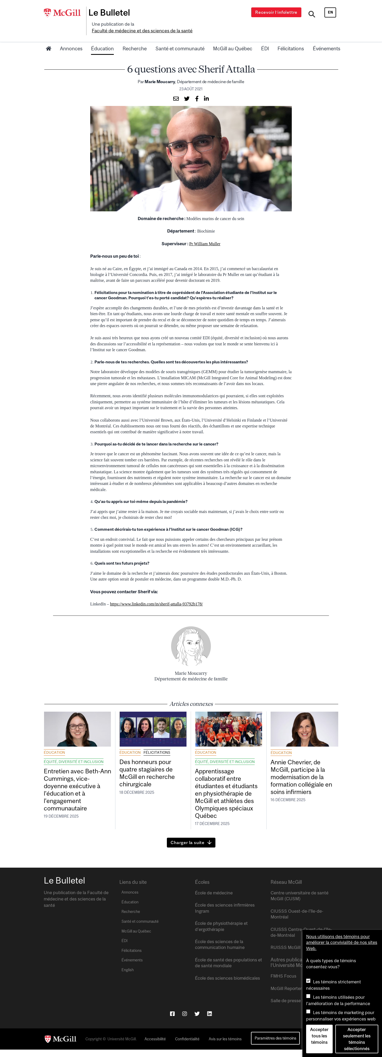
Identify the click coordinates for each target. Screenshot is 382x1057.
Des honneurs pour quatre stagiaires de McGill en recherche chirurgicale (151, 767)
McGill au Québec (232, 40)
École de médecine (214, 900)
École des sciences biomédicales (227, 985)
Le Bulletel (112, 12)
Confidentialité (187, 1047)
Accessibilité (155, 1047)
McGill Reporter (286, 995)
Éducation (102, 40)
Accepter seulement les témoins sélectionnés (357, 1039)
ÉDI (265, 40)
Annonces (71, 40)
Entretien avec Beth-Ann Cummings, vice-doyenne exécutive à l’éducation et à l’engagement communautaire (77, 785)
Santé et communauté (180, 40)
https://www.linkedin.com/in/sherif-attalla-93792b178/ (156, 596)
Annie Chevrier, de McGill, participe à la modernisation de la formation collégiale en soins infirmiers (302, 771)
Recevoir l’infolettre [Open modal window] (277, 12)
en (330, 12)
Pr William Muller (204, 236)
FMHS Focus (283, 983)
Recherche (135, 40)
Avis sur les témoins (225, 1047)
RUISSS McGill (286, 955)
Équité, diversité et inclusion (73, 754)
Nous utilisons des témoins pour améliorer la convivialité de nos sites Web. (341, 942)
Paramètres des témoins (275, 1045)
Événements (326, 40)
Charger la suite (188, 850)
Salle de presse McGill (293, 1008)
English (127, 977)
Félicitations (290, 40)
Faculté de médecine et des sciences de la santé (183, 23)
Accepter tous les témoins (319, 1036)
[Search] (312, 14)
